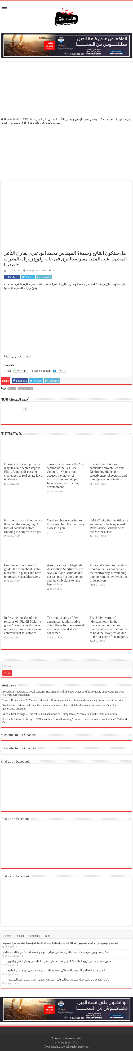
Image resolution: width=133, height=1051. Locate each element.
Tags (47, 935)
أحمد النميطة (13, 270)
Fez (32, 119)
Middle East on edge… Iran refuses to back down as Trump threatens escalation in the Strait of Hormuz (59, 713)
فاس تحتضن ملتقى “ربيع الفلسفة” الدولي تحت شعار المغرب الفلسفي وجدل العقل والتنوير (59, 961)
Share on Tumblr (41, 370)
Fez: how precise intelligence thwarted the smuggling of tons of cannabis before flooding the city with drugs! (23, 526)
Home (6, 119)
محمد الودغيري (26, 388)
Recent (7, 935)
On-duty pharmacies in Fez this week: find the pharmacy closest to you (66, 524)
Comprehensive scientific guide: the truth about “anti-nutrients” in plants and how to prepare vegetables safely (22, 570)
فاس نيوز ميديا (12, 356)
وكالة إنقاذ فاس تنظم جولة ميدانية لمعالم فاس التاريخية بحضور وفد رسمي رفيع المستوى (58, 979)
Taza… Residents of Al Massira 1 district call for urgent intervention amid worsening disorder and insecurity (62, 700)
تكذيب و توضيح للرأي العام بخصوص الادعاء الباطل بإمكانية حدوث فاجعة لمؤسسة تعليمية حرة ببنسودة (60, 942)
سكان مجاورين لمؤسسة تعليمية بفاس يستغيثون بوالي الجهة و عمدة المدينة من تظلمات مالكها (55, 952)
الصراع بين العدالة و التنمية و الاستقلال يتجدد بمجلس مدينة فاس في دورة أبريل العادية (56, 970)
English (16, 119)
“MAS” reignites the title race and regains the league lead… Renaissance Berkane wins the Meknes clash (109, 526)
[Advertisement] (66, 90)
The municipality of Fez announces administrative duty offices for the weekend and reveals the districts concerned (65, 625)
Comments (34, 935)
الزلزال (12, 388)
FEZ (25, 119)
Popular (19, 935)
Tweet (7, 370)
